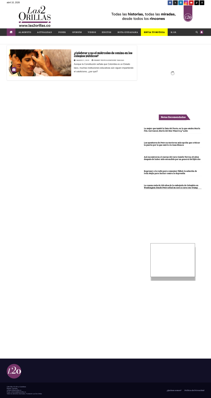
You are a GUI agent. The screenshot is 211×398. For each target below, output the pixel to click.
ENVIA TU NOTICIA (154, 32)
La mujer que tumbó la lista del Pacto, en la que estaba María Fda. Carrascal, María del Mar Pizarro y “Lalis (172, 129)
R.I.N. (174, 32)
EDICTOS (106, 32)
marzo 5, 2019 (83, 60)
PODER (62, 32)
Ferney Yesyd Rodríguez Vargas (108, 60)
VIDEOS (92, 32)
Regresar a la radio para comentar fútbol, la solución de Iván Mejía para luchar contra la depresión (170, 172)
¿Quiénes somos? (173, 390)
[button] (197, 32)
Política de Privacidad (194, 390)
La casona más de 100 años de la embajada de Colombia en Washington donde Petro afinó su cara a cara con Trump (171, 186)
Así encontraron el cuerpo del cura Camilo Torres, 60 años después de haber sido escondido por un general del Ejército (172, 158)
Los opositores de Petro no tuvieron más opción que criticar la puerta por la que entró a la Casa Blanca (172, 143)
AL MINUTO (24, 32)
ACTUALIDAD (44, 32)
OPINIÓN (77, 32)
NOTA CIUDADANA (127, 32)
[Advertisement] (172, 209)
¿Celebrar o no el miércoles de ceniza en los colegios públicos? (103, 54)
